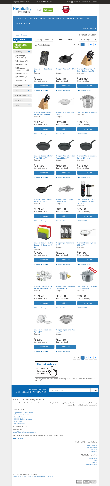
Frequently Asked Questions (43, 476)
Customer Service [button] (89, 28)
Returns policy (92, 447)
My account (93, 458)
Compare (86, 2)
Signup (94, 462)
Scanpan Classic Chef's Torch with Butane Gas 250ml (86, 201)
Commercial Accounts (21, 415)
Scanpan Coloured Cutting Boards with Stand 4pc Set (43, 245)
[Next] (91, 44)
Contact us (93, 451)
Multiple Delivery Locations (23, 419)
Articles (27, 23)
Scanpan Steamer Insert (87, 112)
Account (94, 2)
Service (88, 18)
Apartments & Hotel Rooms (23, 413)
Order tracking (92, 445)
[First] (74, 44)
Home (17, 35)
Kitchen (43, 18)
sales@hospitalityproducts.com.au (24, 432)
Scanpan (24, 35)
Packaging (70, 18)
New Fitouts (18, 421)
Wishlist (77, 2)
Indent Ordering (19, 417)
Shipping (94, 449)
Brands (19, 23)
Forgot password (91, 464)
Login (95, 460)
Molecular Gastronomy (56, 18)
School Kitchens (19, 423)
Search (48, 10)
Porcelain (79, 18)
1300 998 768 (47, 2)
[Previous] (79, 44)
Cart (69, 2)
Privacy (30, 476)
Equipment (34, 18)
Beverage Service (22, 18)
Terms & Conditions (19, 476)
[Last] (95, 44)
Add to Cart (44, 86)
